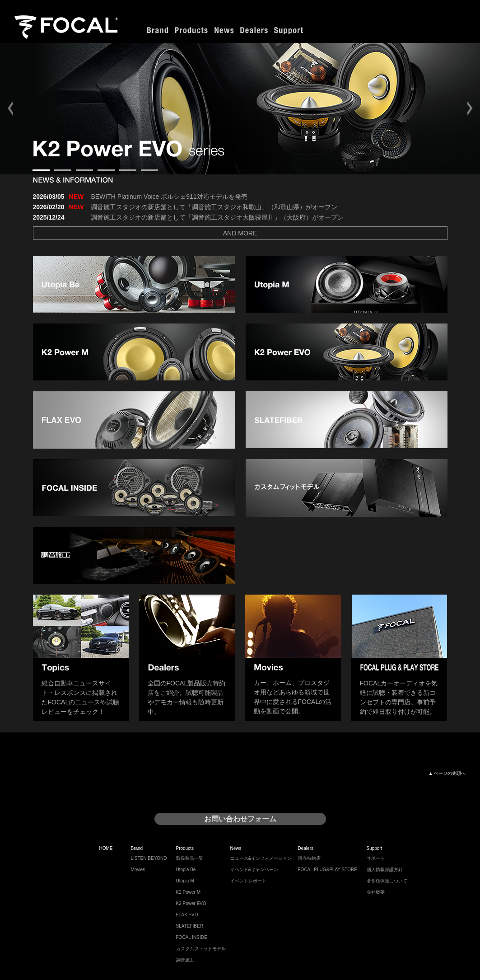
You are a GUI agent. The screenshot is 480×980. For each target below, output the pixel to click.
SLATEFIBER (189, 926)
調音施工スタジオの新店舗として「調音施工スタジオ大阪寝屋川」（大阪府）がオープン (217, 217)
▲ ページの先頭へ (447, 773)
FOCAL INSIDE (191, 937)
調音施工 (185, 959)
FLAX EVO (187, 914)
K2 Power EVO (191, 903)
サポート (376, 858)
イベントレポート (248, 880)
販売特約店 (309, 858)
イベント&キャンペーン (254, 869)
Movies (138, 869)
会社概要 (376, 892)
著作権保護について (387, 880)
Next (468, 109)
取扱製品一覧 (189, 858)
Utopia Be (186, 869)
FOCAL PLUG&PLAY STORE (327, 869)
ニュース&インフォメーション (261, 858)
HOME (106, 848)
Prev (12, 109)
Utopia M (185, 880)
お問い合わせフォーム (240, 819)
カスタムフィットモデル (201, 948)
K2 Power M (188, 892)
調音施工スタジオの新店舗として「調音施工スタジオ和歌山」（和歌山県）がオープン (214, 207)
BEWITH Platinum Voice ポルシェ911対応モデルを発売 (169, 196)
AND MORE (240, 233)
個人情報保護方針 (385, 869)
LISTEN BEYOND (149, 858)
